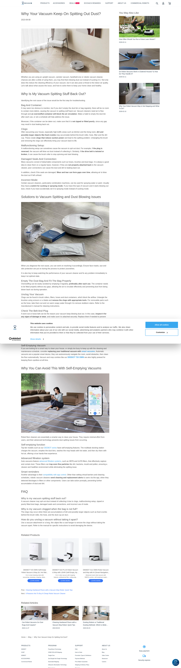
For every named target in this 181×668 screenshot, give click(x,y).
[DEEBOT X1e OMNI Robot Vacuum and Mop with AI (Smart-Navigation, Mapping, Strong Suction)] (96, 580)
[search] (157, 3)
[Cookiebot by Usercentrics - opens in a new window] (15, 663)
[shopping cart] (169, 3)
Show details (35, 663)
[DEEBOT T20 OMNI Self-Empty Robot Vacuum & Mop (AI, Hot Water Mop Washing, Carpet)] (34, 580)
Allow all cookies (162, 649)
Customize (162, 657)
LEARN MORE (34, 581)
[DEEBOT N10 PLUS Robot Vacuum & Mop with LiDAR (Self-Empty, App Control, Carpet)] (65, 580)
